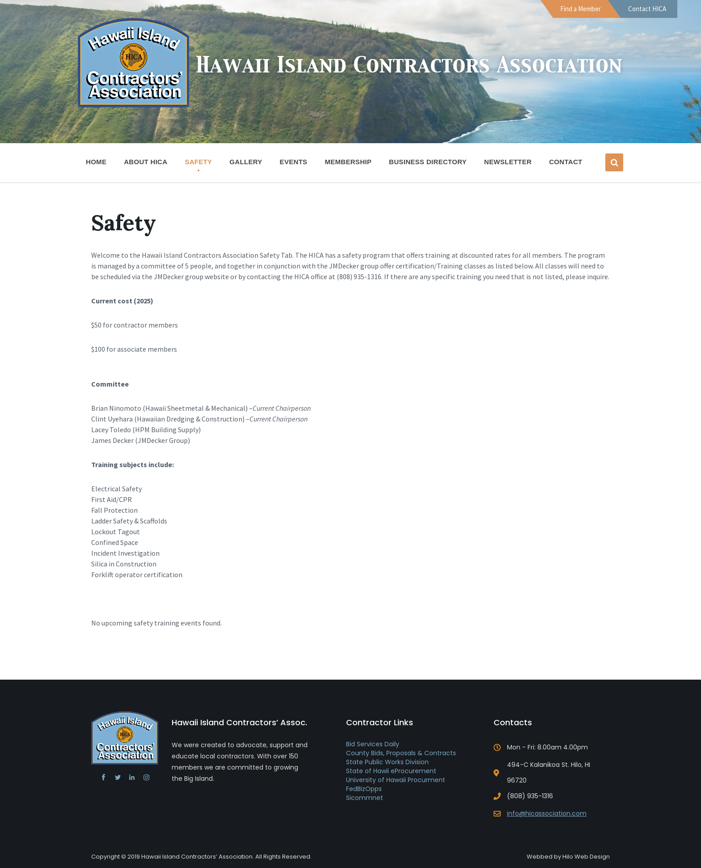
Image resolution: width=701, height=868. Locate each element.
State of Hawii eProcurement (391, 770)
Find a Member (580, 8)
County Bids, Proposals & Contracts (401, 753)
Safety (198, 162)
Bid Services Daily (372, 744)
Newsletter (508, 162)
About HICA (145, 164)
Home (96, 162)
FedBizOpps (364, 788)
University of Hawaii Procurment (395, 779)
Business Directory (428, 162)
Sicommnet (364, 797)
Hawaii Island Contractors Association (409, 66)
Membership (348, 164)
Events (294, 162)
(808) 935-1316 (530, 795)
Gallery (245, 162)
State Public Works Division (387, 761)
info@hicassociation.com (547, 813)
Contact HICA (647, 8)
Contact (565, 162)
